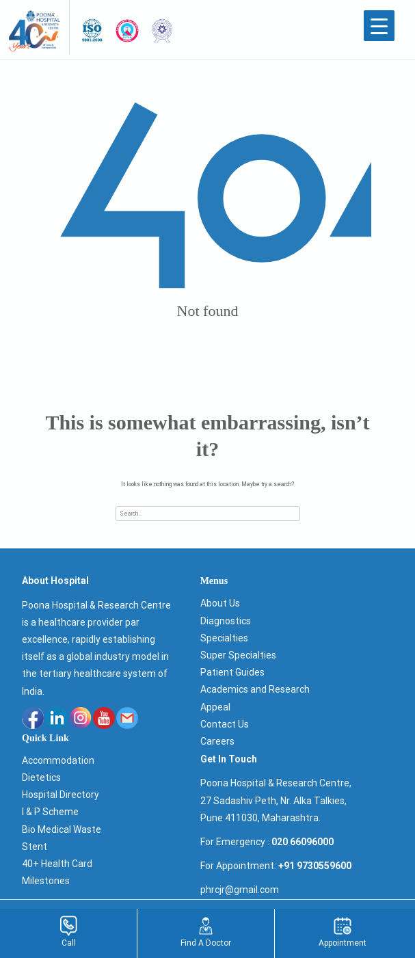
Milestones (46, 880)
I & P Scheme (50, 811)
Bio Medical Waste (61, 829)
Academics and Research (255, 689)
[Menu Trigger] (379, 25)
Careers (217, 741)
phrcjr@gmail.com (239, 889)
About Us (220, 603)
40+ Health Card (57, 863)
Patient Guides (232, 672)
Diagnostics (225, 620)
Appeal (215, 707)
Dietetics (41, 777)
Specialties (224, 638)
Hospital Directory (60, 794)
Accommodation (58, 760)
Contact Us (224, 724)
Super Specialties (238, 655)
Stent (34, 846)
